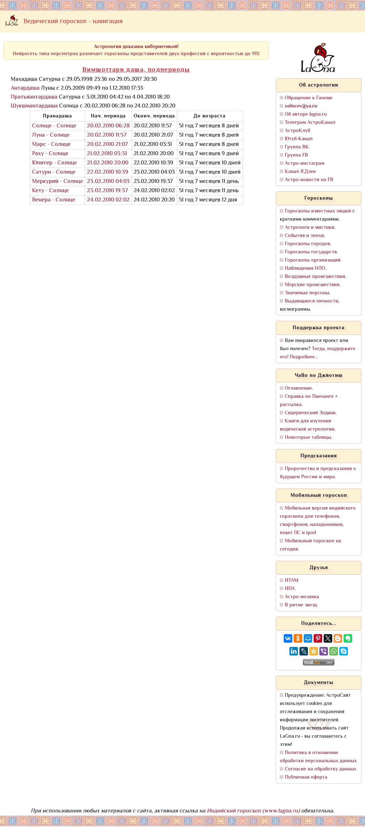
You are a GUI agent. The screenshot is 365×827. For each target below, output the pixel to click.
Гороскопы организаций (312, 260)
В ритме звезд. (301, 605)
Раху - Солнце (50, 153)
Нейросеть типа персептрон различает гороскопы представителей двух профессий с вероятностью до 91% (136, 50)
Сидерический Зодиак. (311, 413)
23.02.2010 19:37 (107, 190)
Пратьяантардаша (34, 97)
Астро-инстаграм (304, 163)
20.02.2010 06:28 (108, 126)
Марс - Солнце (51, 144)
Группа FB (296, 155)
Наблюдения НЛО (305, 268)
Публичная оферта (306, 777)
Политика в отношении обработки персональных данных (318, 757)
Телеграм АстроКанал (310, 122)
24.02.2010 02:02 (108, 200)
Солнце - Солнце (54, 126)
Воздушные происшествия (315, 277)
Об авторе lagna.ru (306, 114)
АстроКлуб (297, 131)
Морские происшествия (312, 285)
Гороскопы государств (311, 252)
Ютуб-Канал (299, 139)
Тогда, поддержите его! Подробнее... (317, 353)
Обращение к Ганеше (309, 98)
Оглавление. (299, 388)
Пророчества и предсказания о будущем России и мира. (318, 473)
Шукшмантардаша (34, 106)
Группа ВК (297, 147)
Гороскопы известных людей (318, 211)
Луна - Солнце (51, 135)
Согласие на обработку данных (320, 769)
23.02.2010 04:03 (108, 181)
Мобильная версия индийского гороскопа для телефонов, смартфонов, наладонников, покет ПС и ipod (318, 520)
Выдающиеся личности (311, 301)
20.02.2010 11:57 (107, 135)
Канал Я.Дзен (300, 172)
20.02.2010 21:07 (107, 144)
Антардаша (25, 88)
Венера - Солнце (53, 200)
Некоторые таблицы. (308, 437)
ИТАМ (291, 580)
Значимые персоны (307, 293)
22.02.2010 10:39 (107, 172)
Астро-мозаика (302, 597)
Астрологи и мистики (309, 227)
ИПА (290, 589)
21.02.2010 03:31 (107, 153)
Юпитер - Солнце (54, 163)
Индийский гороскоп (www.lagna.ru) (253, 811)
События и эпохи (304, 236)
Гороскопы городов (307, 244)
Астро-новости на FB (309, 180)
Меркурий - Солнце (57, 181)
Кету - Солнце (50, 190)
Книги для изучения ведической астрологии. (307, 425)
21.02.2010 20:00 (107, 163)
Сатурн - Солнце (54, 172)
